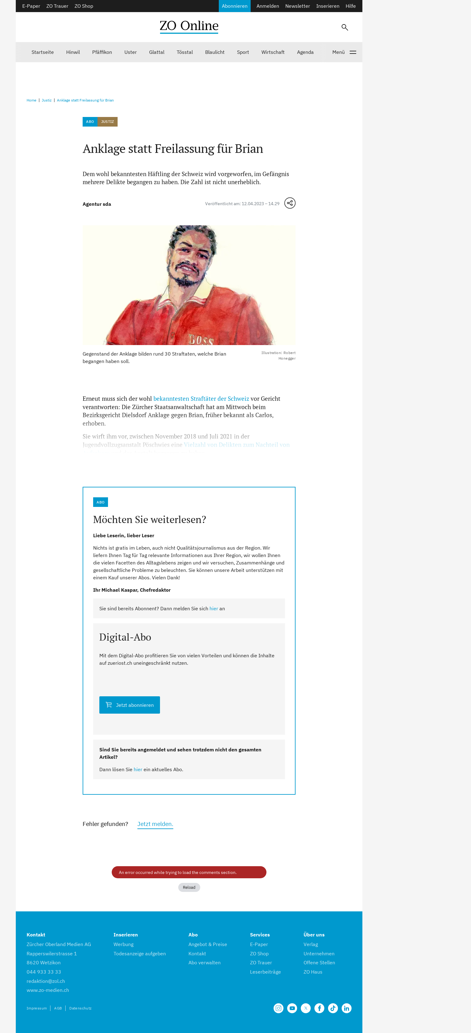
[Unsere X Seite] (306, 1008)
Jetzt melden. (155, 824)
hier (214, 608)
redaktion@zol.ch (46, 981)
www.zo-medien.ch (48, 990)
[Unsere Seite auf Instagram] (278, 1008)
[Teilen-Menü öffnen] (290, 203)
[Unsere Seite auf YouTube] (292, 1008)
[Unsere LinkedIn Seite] (347, 1008)
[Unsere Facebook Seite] (319, 1008)
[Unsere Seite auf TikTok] (333, 1008)
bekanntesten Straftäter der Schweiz (201, 398)
